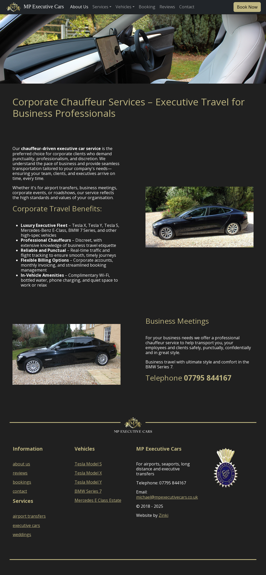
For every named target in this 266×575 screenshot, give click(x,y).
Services (100, 7)
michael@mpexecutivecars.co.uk (167, 497)
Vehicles (123, 7)
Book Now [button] (247, 7)
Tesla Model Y (88, 482)
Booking (147, 7)
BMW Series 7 (88, 491)
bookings (22, 482)
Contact (186, 7)
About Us (79, 7)
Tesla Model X (88, 473)
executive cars (26, 525)
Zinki (163, 515)
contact (20, 491)
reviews (20, 473)
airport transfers (29, 516)
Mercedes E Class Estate (98, 500)
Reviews (167, 7)
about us (21, 464)
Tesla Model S (88, 464)
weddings (22, 534)
